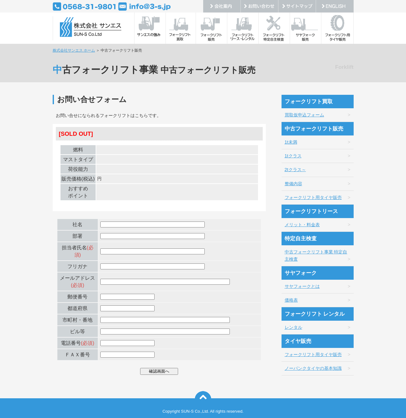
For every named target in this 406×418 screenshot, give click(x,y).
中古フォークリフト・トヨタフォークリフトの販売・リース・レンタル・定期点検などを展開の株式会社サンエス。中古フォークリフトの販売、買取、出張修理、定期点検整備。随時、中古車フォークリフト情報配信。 (90, 28)
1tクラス (293, 155)
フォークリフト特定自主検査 (275, 28)
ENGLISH (335, 6)
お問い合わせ (259, 6)
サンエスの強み (150, 28)
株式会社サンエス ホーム (74, 50)
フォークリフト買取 (181, 28)
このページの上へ (203, 399)
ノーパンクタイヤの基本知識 (313, 368)
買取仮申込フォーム (304, 114)
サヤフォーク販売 (306, 28)
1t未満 (291, 142)
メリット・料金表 (302, 224)
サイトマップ (297, 6)
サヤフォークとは (302, 286)
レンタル (293, 327)
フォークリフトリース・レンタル (244, 28)
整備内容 (293, 183)
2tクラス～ (295, 169)
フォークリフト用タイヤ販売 (338, 28)
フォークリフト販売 (212, 28)
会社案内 (222, 6)
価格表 (291, 300)
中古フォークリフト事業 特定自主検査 (316, 255)
